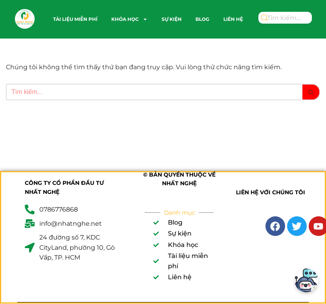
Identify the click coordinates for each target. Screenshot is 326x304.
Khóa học (129, 19)
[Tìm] (154, 92)
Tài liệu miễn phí (75, 19)
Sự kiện (172, 19)
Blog (202, 19)
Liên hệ (233, 19)
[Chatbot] (306, 280)
